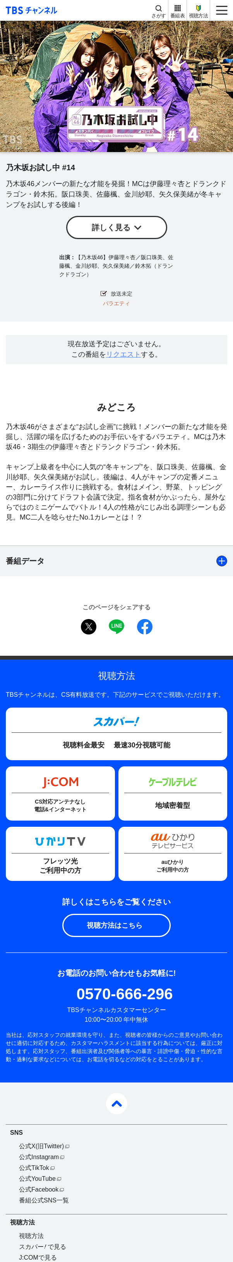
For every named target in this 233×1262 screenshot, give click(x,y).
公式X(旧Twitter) (41, 1146)
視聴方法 (198, 16)
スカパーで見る (42, 1246)
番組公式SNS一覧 (44, 1200)
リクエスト (123, 354)
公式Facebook (38, 1189)
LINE (116, 626)
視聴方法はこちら (114, 925)
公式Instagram (39, 1157)
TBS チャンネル (30, 10)
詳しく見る (111, 227)
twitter (88, 626)
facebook (144, 626)
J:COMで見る (38, 1257)
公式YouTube (37, 1178)
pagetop (116, 1103)
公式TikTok (34, 1168)
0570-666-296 (124, 993)
